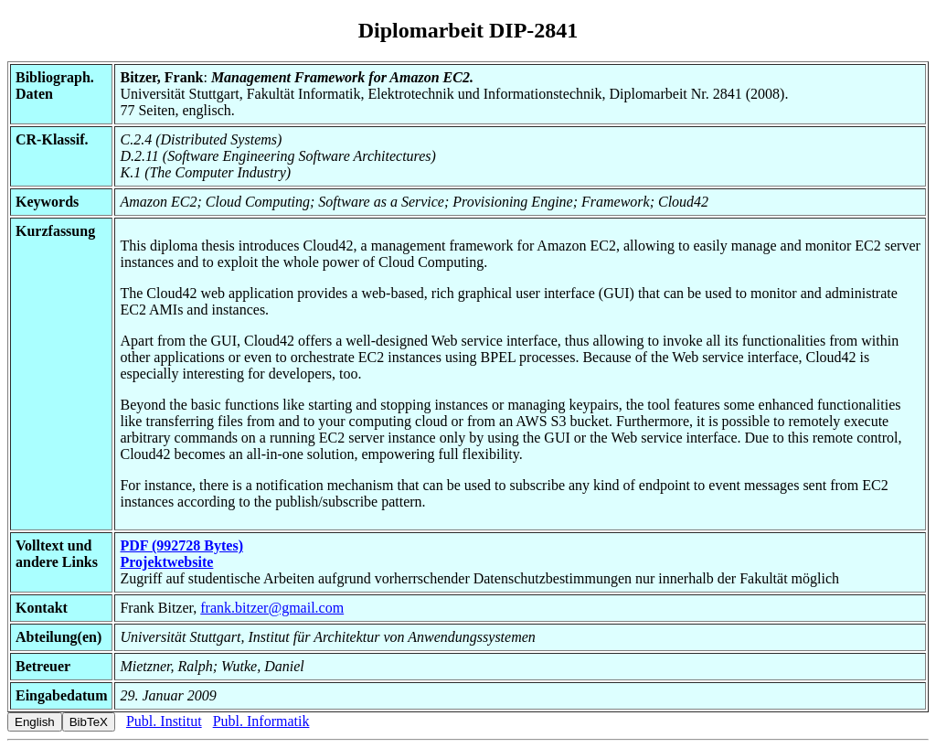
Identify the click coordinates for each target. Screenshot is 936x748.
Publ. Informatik (261, 721)
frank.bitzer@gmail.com (272, 607)
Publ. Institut (164, 721)
